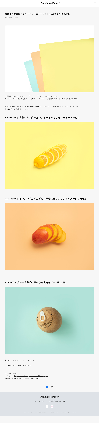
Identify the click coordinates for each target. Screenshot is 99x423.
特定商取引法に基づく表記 (57, 401)
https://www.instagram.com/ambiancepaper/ (31, 376)
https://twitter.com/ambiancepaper (25, 378)
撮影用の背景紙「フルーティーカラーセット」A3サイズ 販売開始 (37, 14)
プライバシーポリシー (40, 401)
